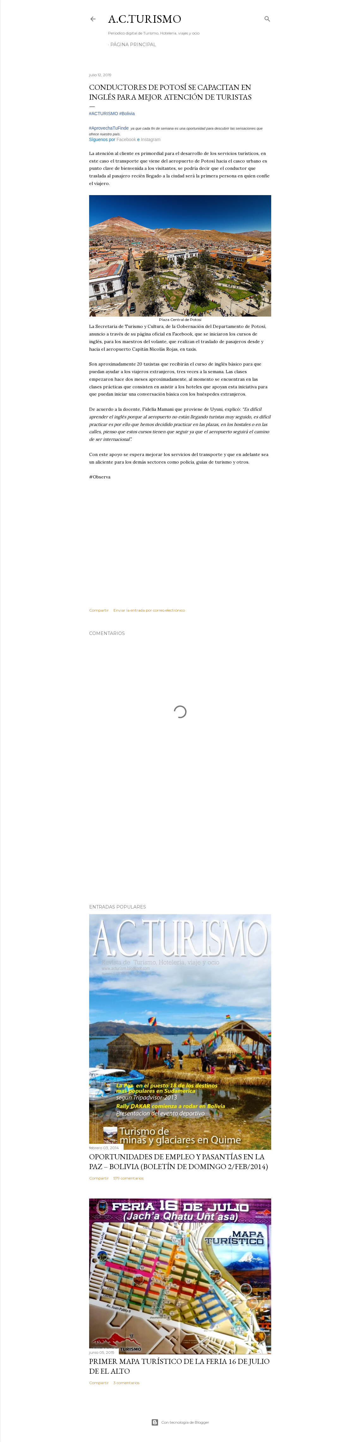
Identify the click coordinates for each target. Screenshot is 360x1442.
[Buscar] (267, 17)
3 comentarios (126, 1382)
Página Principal (133, 44)
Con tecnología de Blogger (180, 1422)
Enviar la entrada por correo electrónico (149, 610)
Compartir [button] (99, 610)
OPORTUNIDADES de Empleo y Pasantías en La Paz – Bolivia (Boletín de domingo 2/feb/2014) (178, 1161)
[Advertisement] (180, 844)
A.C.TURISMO (144, 18)
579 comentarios (128, 1178)
